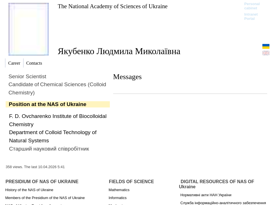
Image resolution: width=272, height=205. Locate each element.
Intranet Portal (251, 16)
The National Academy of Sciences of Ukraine (113, 6)
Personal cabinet (252, 6)
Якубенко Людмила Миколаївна (119, 51)
